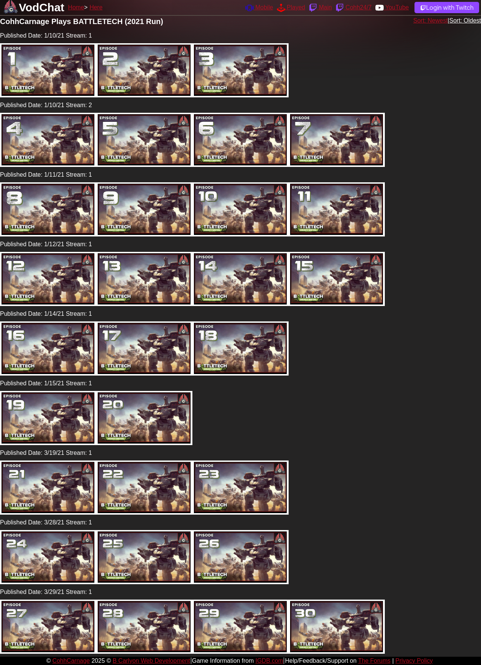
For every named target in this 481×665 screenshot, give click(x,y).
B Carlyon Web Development (151, 660)
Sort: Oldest (465, 20)
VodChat (41, 7)
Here (96, 7)
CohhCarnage (71, 660)
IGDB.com (269, 660)
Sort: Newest (430, 20)
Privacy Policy (414, 660)
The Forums (374, 660)
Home (76, 7)
